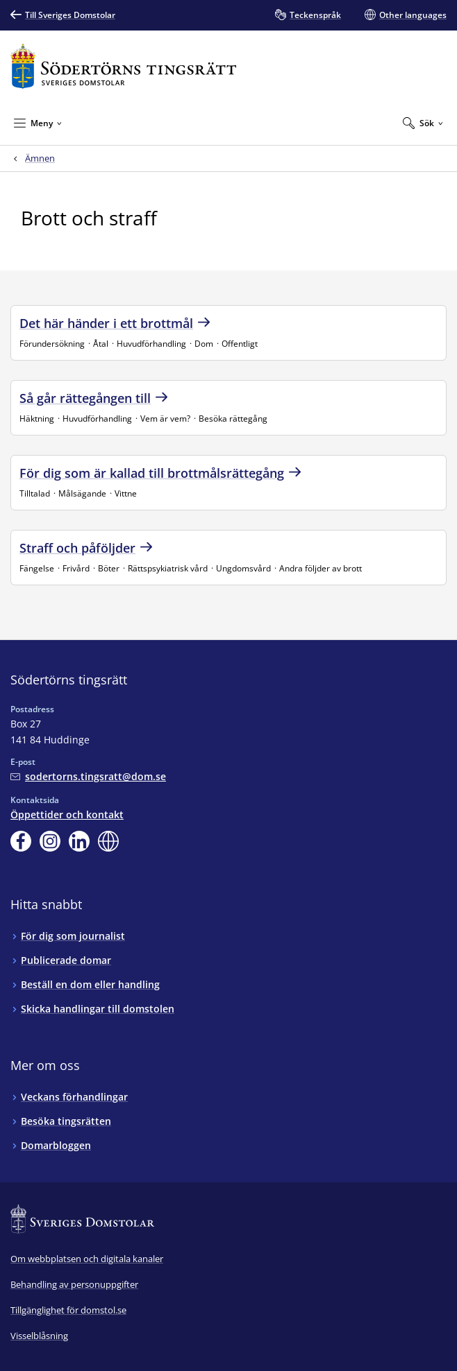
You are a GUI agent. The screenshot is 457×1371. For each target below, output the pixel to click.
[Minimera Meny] (38, 123)
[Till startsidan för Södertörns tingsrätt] (123, 66)
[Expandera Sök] (423, 123)
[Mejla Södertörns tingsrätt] (88, 776)
